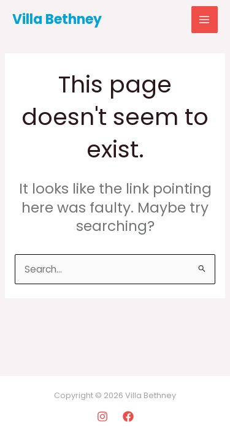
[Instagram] (102, 416)
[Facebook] (128, 416)
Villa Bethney (57, 19)
